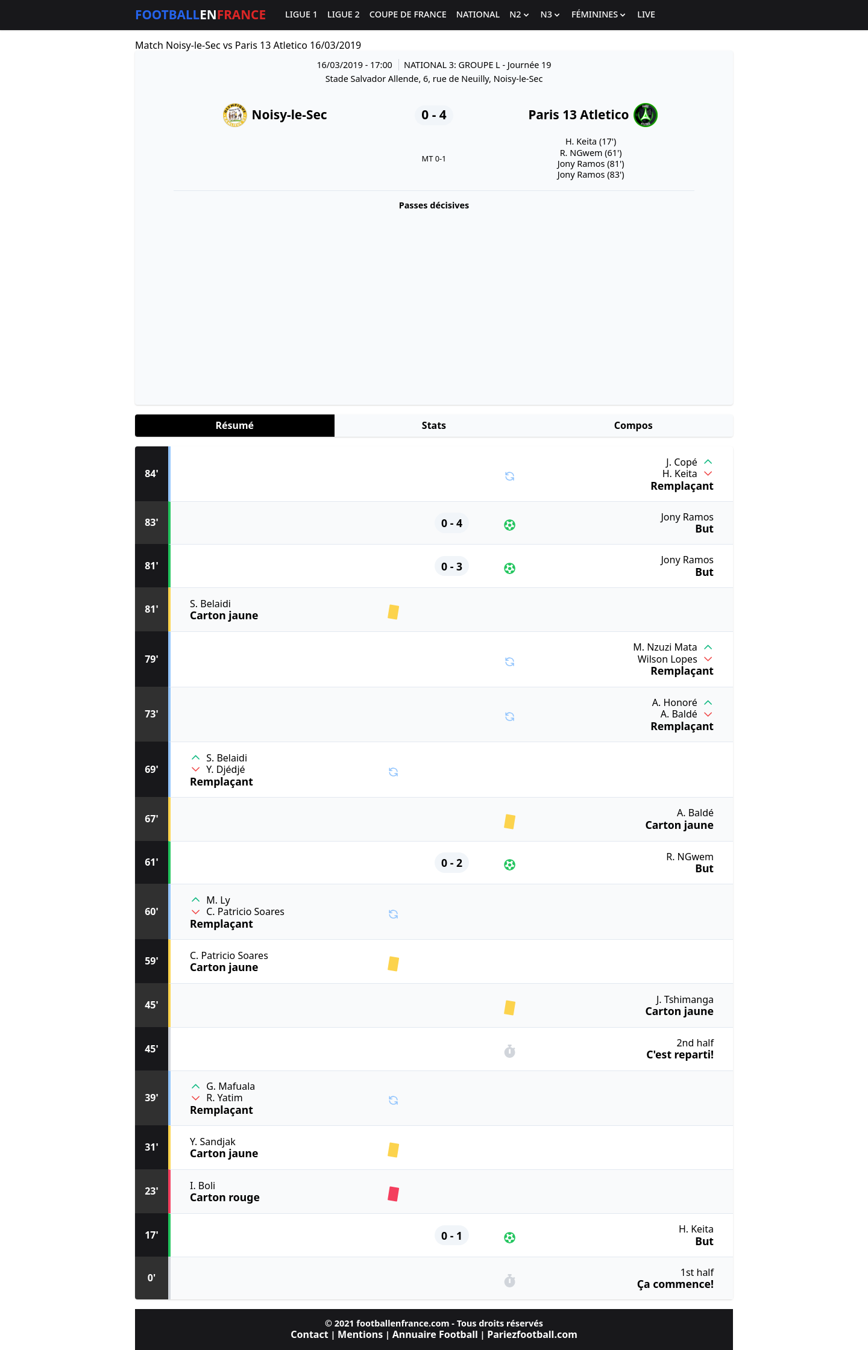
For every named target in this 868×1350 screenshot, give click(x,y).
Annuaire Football (435, 1334)
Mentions (360, 1334)
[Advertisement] (434, 304)
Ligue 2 (343, 15)
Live (646, 15)
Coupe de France (408, 15)
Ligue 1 (301, 15)
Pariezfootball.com (532, 1334)
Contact (309, 1334)
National (478, 15)
